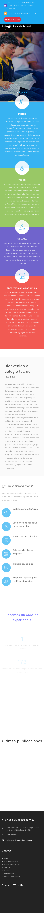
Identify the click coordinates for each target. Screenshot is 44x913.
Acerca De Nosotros (11, 864)
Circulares (6, 870)
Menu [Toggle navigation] (7, 29)
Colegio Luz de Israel (16, 26)
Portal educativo (12, 19)
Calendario (7, 867)
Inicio (5, 859)
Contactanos (8, 873)
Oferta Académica (10, 861)
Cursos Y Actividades (11, 876)
